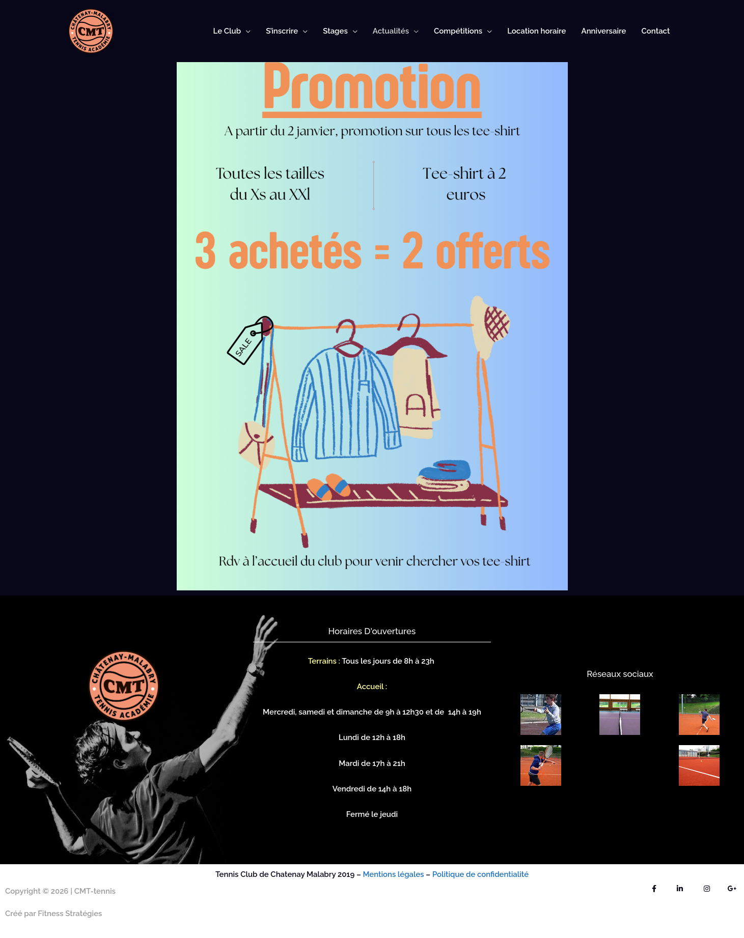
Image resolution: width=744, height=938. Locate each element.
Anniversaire (604, 31)
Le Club (227, 31)
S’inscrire (282, 31)
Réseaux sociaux (619, 674)
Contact (655, 31)
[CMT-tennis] (91, 30)
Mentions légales (392, 874)
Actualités (391, 31)
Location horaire (536, 31)
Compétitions (458, 31)
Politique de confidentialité (481, 874)
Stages (335, 31)
